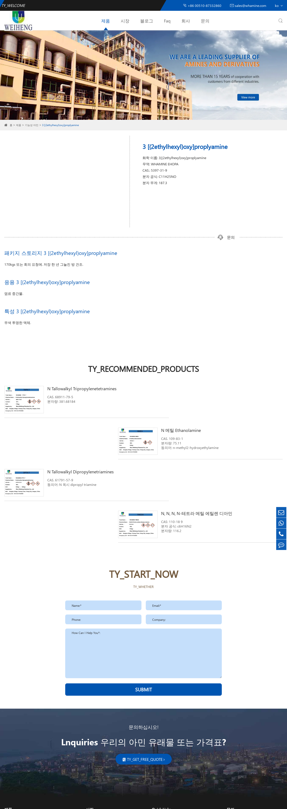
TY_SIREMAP (127, 802)
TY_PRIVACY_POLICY (154, 802)
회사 (185, 20)
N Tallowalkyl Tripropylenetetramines (74, 388)
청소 (89, 734)
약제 (89, 754)
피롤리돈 (11, 754)
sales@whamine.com (248, 5)
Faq (167, 20)
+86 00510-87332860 (202, 5)
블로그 (146, 20)
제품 (105, 20)
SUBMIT (143, 603)
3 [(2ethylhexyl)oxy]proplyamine (60, 125)
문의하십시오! (144, 641)
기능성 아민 (31, 125)
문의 (205, 20)
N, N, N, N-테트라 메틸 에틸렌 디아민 (221, 428)
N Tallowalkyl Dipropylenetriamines (73, 428)
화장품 (91, 740)
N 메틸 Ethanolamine (205, 388)
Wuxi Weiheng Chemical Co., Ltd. (47, 802)
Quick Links (161, 723)
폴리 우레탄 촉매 (17, 747)
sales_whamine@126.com (252, 743)
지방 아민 (11, 734)
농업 (89, 747)
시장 (125, 20)
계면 (7, 761)
